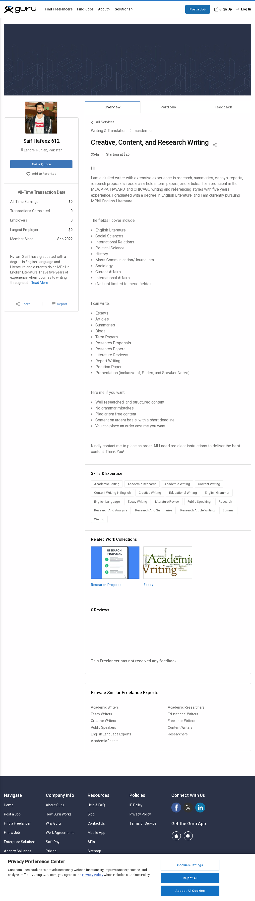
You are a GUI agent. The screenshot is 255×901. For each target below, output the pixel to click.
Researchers (178, 734)
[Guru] (20, 9)
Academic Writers (105, 707)
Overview (113, 107)
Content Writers (180, 727)
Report (59, 304)
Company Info (60, 795)
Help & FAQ (96, 805)
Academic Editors (105, 741)
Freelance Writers (181, 721)
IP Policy (135, 805)
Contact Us (96, 823)
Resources (98, 795)
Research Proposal (107, 585)
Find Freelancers (59, 9)
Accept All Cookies (190, 891)
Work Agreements (60, 833)
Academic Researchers (186, 707)
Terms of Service (142, 823)
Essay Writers (101, 714)
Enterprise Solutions (20, 842)
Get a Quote (41, 164)
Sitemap (94, 851)
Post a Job (198, 9)
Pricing (51, 851)
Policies (137, 795)
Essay (148, 585)
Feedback (223, 107)
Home (8, 805)
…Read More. (39, 283)
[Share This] (215, 144)
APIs (91, 842)
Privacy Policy (140, 814)
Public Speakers (103, 727)
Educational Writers (183, 714)
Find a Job (12, 833)
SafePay (53, 842)
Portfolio (168, 107)
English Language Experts (111, 734)
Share (23, 304)
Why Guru (53, 823)
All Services (103, 122)
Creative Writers (103, 721)
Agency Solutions (17, 851)
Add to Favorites (41, 174)
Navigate (13, 795)
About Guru (55, 805)
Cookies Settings (190, 865)
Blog (91, 814)
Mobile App (96, 833)
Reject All (190, 878)
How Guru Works (58, 814)
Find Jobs (85, 9)
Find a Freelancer (17, 823)
